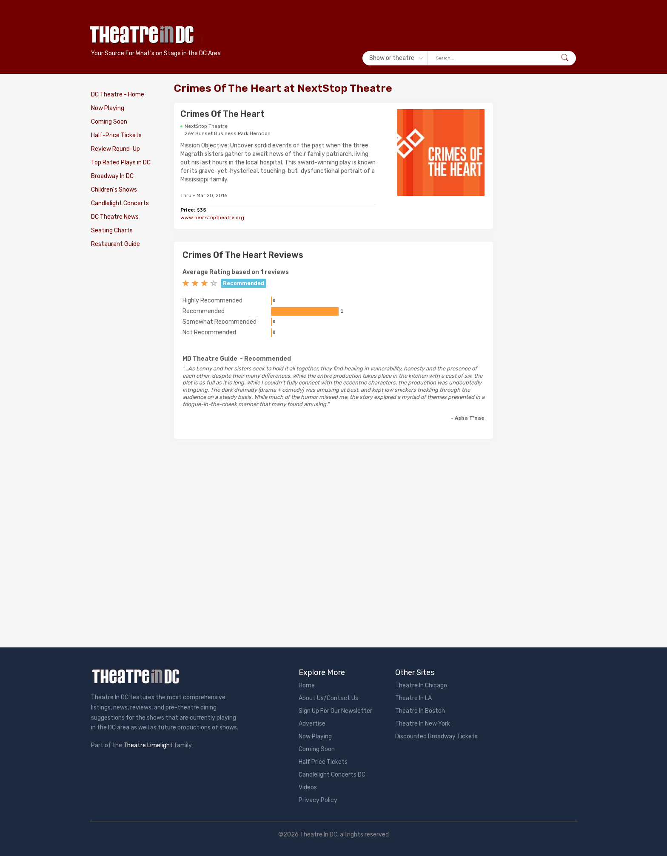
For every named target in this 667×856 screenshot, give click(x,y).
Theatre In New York (422, 723)
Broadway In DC (112, 176)
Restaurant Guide (115, 244)
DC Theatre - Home (117, 94)
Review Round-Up (115, 149)
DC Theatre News (115, 216)
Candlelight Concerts (120, 203)
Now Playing (107, 108)
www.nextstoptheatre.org (212, 217)
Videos (308, 787)
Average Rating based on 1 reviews (235, 272)
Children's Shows (114, 189)
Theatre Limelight (148, 745)
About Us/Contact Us (328, 698)
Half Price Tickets (323, 762)
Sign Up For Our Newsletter (335, 711)
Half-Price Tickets (116, 135)
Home (307, 685)
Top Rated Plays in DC (121, 162)
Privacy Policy (318, 800)
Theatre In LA (413, 698)
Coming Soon (109, 121)
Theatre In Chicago (421, 685)
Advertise (312, 723)
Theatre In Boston (420, 711)
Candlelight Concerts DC (332, 774)
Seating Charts (112, 230)
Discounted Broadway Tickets (436, 736)
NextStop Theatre (206, 126)
